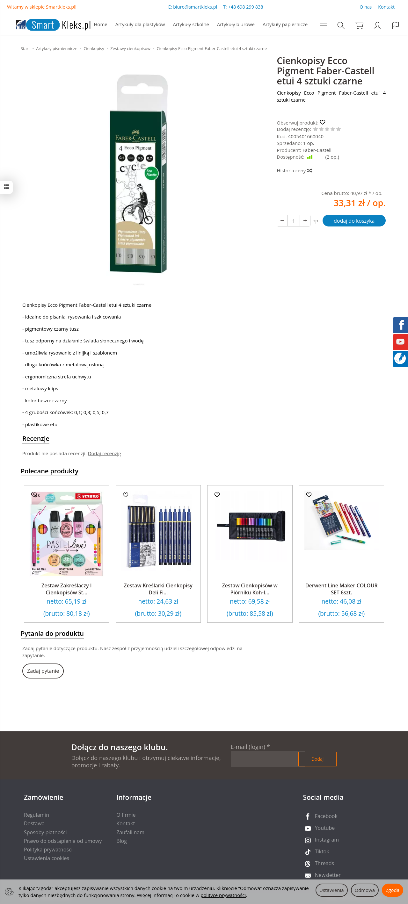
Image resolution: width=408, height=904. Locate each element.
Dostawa (34, 823)
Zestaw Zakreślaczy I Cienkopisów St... (66, 589)
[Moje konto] (377, 25)
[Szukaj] (341, 25)
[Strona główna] (47, 24)
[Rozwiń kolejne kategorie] (324, 24)
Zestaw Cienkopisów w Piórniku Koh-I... (250, 589)
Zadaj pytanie (43, 670)
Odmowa (365, 890)
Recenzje (35, 438)
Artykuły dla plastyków (140, 24)
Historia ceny (294, 170)
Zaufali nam (130, 832)
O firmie (125, 814)
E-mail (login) (248, 746)
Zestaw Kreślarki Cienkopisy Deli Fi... (158, 589)
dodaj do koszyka (354, 220)
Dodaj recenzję (104, 453)
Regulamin (36, 814)
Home (100, 24)
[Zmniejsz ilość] (305, 221)
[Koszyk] (359, 25)
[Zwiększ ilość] (282, 221)
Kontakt (386, 7)
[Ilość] (293, 221)
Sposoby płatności (45, 832)
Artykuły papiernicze (285, 24)
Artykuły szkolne (191, 24)
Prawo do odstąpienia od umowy (63, 840)
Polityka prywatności (48, 849)
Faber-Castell (317, 150)
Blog (121, 840)
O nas (366, 7)
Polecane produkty (49, 471)
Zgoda (392, 890)
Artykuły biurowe (236, 24)
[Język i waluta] (395, 25)
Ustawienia (331, 890)
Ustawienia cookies (46, 858)
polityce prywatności (223, 895)
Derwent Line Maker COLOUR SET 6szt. (341, 589)
